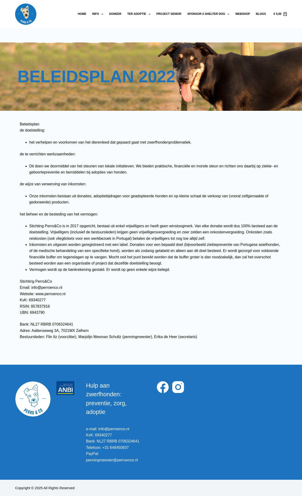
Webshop (242, 14)
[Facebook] (163, 387)
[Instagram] (178, 387)
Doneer (115, 14)
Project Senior (168, 14)
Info (98, 14)
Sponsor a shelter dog (209, 14)
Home (82, 14)
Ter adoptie (139, 14)
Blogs (261, 14)
